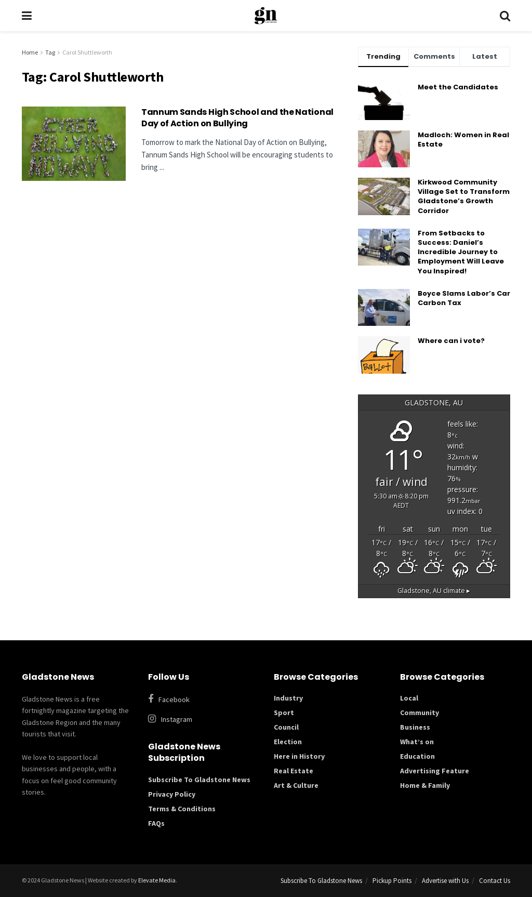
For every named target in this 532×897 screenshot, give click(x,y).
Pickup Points (392, 880)
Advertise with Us (445, 880)
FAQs (156, 823)
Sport (284, 712)
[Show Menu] (27, 15)
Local (409, 698)
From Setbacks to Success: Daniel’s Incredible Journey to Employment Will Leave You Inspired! (461, 252)
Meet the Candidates (458, 87)
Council (286, 727)
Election (288, 741)
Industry (288, 698)
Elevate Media (157, 880)
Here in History (299, 756)
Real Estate (293, 770)
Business (415, 727)
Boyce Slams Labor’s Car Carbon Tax (464, 298)
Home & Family (425, 785)
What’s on (417, 741)
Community (419, 712)
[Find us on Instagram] (203, 719)
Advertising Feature (434, 770)
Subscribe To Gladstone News (199, 779)
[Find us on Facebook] (198, 699)
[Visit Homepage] (266, 15)
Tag (50, 52)
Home (30, 52)
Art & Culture (296, 785)
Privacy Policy (171, 794)
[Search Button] (505, 15)
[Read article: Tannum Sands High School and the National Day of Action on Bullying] (74, 144)
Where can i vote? (451, 341)
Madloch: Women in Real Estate (463, 139)
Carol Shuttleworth (87, 52)
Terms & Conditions (182, 808)
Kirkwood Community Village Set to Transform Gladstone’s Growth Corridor (464, 196)
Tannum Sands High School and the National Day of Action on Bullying (237, 117)
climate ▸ (433, 590)
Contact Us (494, 880)
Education (417, 756)
